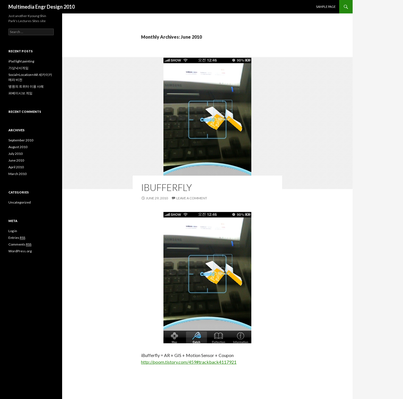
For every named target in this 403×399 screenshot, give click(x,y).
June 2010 (16, 160)
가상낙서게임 (18, 68)
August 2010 (17, 147)
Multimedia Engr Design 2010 (41, 7)
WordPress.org (20, 251)
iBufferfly (166, 187)
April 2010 (16, 167)
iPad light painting (21, 61)
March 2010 (17, 174)
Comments (19, 244)
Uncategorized (19, 202)
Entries (16, 237)
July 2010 (15, 153)
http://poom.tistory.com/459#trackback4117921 (188, 362)
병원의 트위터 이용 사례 (26, 86)
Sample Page (326, 6)
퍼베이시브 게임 (20, 93)
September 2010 (20, 140)
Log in (12, 231)
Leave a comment (191, 198)
